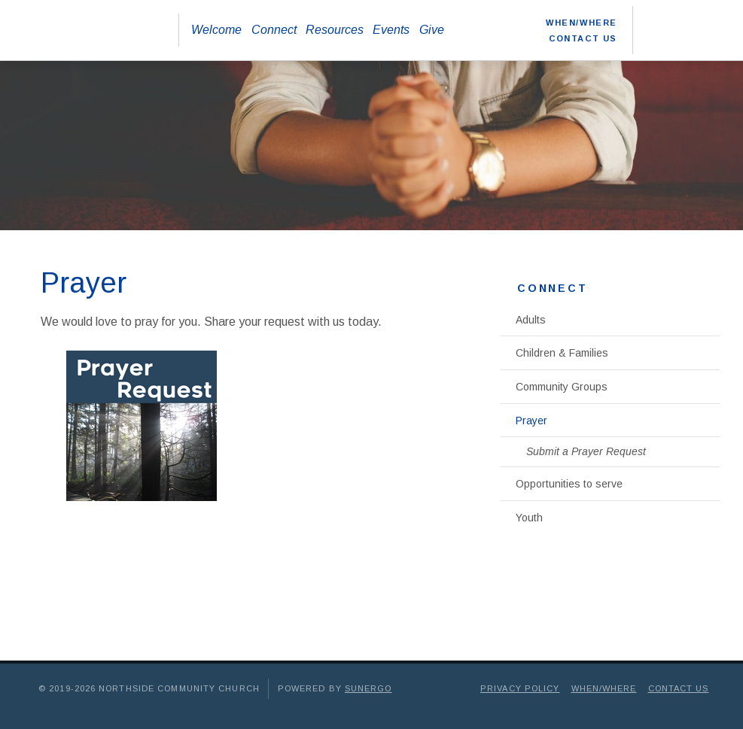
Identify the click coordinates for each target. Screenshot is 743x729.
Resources (335, 29)
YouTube (684, 18)
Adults (531, 320)
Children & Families (562, 353)
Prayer (531, 421)
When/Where (581, 22)
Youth (529, 518)
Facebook (657, 18)
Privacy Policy (519, 688)
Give (431, 29)
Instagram (711, 18)
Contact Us (583, 38)
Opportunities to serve (569, 484)
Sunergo (368, 688)
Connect (274, 29)
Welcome (216, 29)
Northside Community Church (91, 30)
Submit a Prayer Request (586, 451)
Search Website (657, 42)
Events (391, 29)
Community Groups (561, 387)
